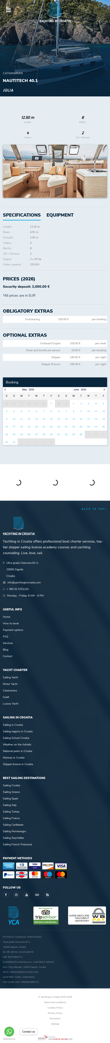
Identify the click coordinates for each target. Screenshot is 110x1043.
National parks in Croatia (17, 751)
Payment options (13, 630)
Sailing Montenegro (14, 831)
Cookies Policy (55, 1007)
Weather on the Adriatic (17, 744)
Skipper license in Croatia (18, 764)
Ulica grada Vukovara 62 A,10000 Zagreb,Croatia (22, 569)
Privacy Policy (55, 1013)
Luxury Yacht (10, 703)
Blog (5, 649)
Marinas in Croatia (13, 757)
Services (8, 643)
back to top (94, 509)
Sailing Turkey (11, 811)
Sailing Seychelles (13, 838)
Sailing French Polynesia (17, 844)
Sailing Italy (10, 805)
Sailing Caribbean (13, 825)
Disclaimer (55, 1018)
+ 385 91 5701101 (18, 589)
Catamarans (10, 690)
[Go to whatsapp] (9, 1031)
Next (102, 171)
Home (6, 617)
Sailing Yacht (10, 677)
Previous (8, 171)
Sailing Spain (10, 798)
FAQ (5, 636)
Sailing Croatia (11, 785)
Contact (7, 656)
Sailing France (11, 818)
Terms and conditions (55, 1002)
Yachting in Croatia (55, 21)
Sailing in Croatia (13, 725)
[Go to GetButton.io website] (9, 1039)
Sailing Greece (11, 792)
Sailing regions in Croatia (17, 731)
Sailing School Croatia (16, 738)
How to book (11, 623)
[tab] (60, 215)
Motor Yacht (10, 684)
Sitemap (55, 1023)
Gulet (6, 697)
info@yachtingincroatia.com (24, 582)
